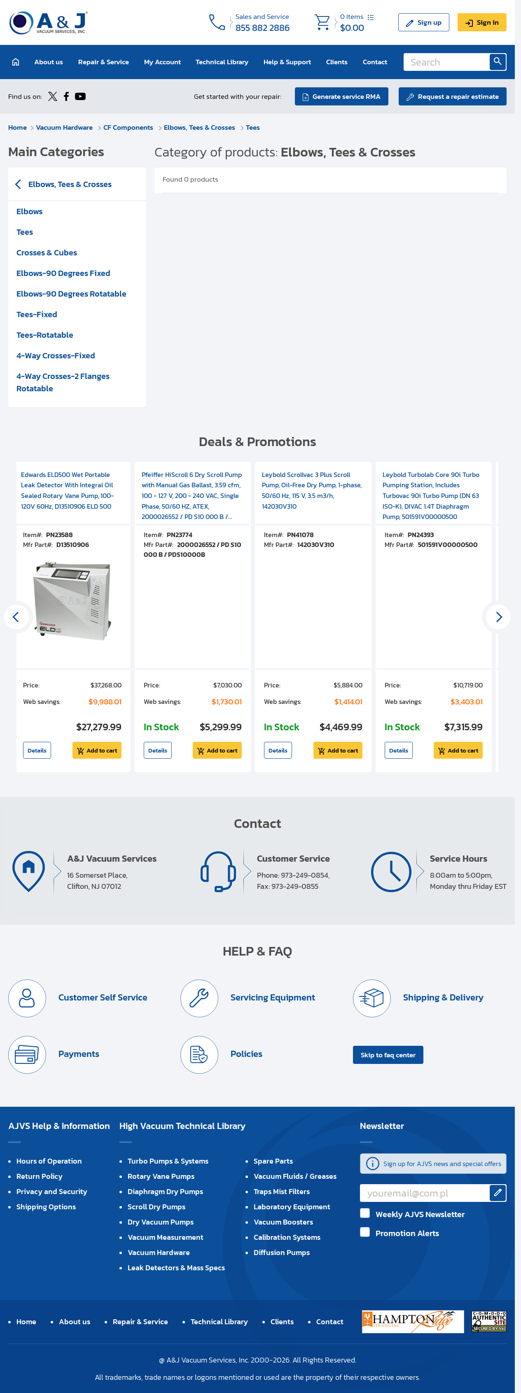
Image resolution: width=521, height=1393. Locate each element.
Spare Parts (273, 1160)
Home (17, 127)
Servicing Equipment (272, 997)
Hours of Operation (49, 1160)
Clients (337, 61)
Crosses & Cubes (46, 252)
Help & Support (287, 61)
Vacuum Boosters (283, 1221)
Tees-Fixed (36, 314)
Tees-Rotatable (44, 335)
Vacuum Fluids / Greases (295, 1176)
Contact (375, 61)
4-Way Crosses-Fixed (55, 355)
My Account (162, 61)
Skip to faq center (388, 1054)
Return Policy (39, 1176)
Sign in (488, 22)
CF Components (129, 127)
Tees (253, 127)
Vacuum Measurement (165, 1237)
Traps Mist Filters (282, 1191)
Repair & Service (103, 61)
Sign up (430, 22)
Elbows (29, 211)
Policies (245, 1054)
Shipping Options (46, 1206)
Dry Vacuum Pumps (161, 1221)
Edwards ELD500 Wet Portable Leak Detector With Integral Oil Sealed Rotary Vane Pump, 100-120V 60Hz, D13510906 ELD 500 (67, 490)
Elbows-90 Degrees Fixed (63, 273)
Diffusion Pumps (282, 1252)
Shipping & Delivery (442, 997)
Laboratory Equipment (292, 1206)
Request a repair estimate (458, 96)
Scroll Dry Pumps (156, 1206)
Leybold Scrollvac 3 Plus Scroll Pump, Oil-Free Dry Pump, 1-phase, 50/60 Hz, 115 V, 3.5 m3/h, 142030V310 (312, 490)
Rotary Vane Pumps (161, 1176)
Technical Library (222, 61)
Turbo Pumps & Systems (168, 1160)
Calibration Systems (287, 1237)
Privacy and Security (51, 1191)
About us (48, 61)
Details (37, 750)
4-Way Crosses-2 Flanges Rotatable (63, 382)
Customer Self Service (101, 997)
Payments (77, 1054)
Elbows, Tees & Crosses (200, 127)
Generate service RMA (347, 96)
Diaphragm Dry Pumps (165, 1191)
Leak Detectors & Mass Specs (176, 1267)
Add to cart (101, 750)
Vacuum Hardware (65, 127)
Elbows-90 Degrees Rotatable (71, 293)
